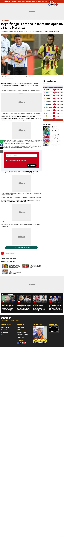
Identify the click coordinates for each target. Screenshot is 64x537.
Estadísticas (51, 81)
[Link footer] (6, 318)
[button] (1, 141)
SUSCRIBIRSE (32, 165)
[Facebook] (18, 342)
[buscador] (50, 2)
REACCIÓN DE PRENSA (6, 304)
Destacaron (36, 304)
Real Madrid (20, 304)
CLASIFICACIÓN (52, 304)
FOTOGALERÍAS (8, 294)
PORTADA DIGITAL (37, 324)
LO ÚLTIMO (47, 125)
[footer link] (32, 321)
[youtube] (25, 342)
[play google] (56, 327)
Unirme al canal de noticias (23, 247)
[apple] (56, 331)
